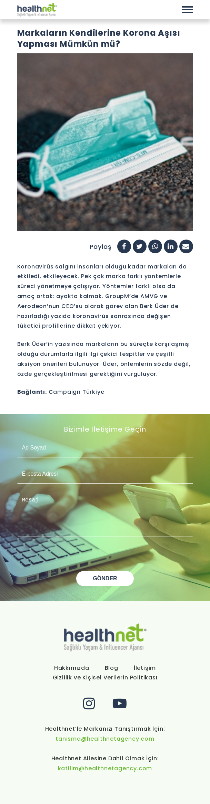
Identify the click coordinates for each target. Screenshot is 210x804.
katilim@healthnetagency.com (105, 768)
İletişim (145, 668)
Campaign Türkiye (76, 392)
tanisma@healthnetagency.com (105, 739)
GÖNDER (105, 578)
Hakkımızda (71, 668)
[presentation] (69, 557)
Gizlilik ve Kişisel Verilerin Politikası (105, 677)
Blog (111, 668)
